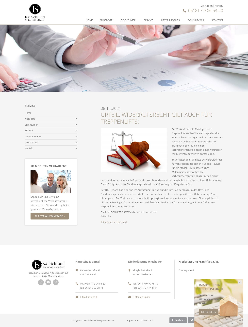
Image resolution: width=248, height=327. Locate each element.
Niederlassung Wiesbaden (145, 261)
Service (148, 20)
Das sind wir (196, 20)
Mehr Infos (208, 311)
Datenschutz (147, 320)
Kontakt (217, 20)
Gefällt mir (178, 320)
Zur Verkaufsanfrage (49, 216)
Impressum (132, 320)
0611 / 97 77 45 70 (148, 283)
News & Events (170, 20)
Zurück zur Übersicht (115, 222)
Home (89, 20)
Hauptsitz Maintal (87, 261)
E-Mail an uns (85, 297)
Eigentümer (128, 20)
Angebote (106, 20)
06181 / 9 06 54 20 (203, 10)
